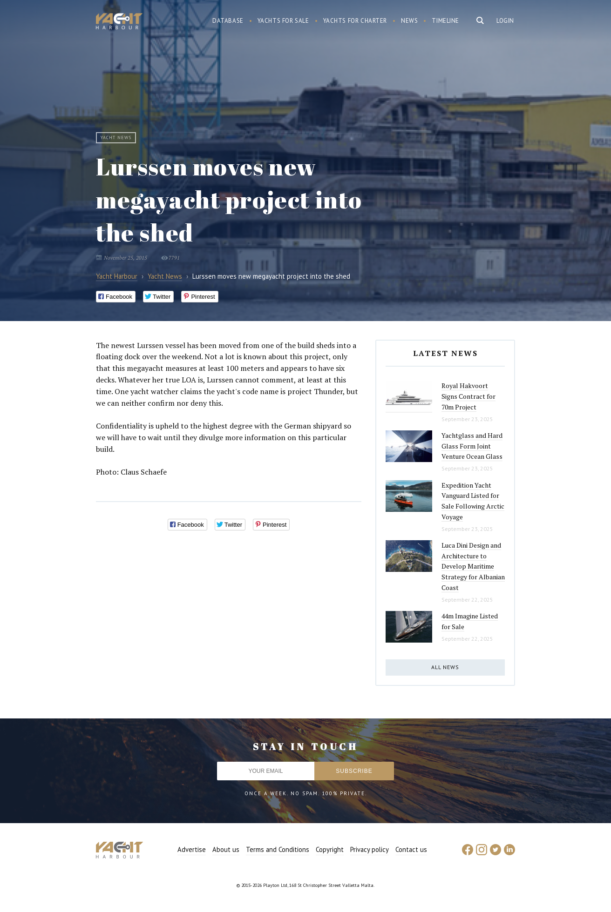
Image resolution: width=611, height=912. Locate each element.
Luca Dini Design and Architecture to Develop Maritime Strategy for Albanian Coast (473, 566)
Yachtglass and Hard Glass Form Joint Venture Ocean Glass (471, 446)
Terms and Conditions (277, 849)
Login (505, 21)
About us (225, 849)
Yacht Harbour (119, 22)
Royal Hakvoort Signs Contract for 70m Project (468, 396)
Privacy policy (369, 849)
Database (228, 21)
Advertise (191, 849)
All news (445, 667)
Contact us (411, 849)
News (409, 21)
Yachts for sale (283, 21)
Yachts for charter (355, 21)
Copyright (330, 849)
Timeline (445, 21)
